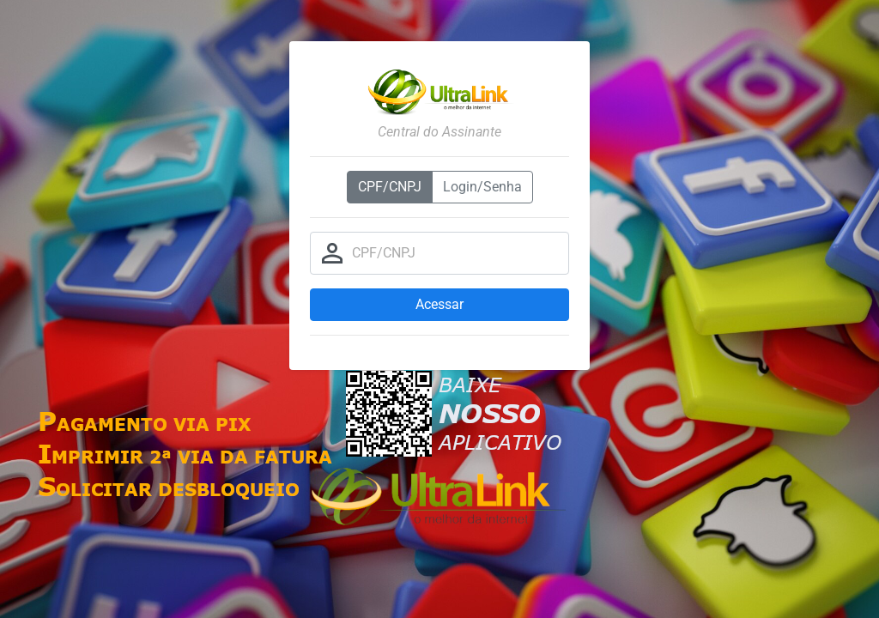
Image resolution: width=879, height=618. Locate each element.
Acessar (439, 304)
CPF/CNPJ (389, 187)
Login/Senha (482, 187)
